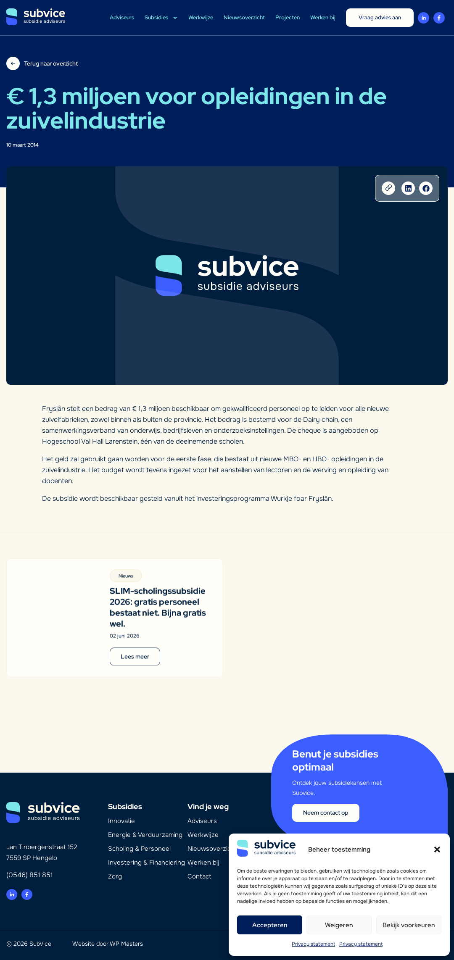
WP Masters (126, 943)
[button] (437, 849)
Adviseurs (122, 17)
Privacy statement (313, 944)
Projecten (287, 17)
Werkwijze (200, 17)
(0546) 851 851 (29, 875)
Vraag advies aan (380, 17)
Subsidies (161, 18)
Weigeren (339, 925)
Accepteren (270, 925)
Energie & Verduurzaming (145, 835)
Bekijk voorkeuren (409, 925)
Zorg (115, 876)
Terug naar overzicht (51, 63)
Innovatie (121, 821)
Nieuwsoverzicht (244, 17)
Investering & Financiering (146, 862)
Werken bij (322, 17)
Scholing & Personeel (139, 848)
